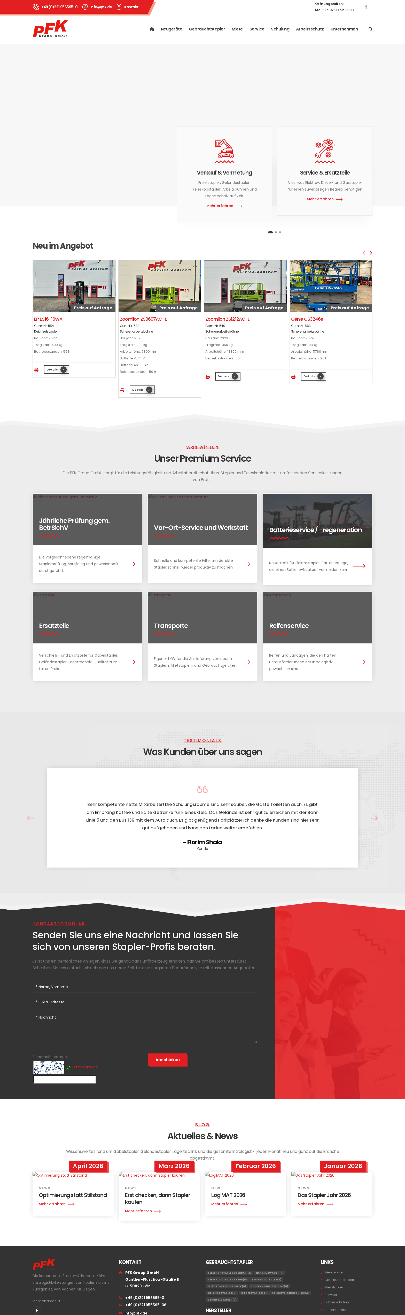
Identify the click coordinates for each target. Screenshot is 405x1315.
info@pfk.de (101, 7)
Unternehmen (344, 29)
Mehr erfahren (46, 1301)
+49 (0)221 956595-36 (145, 1305)
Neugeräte (171, 29)
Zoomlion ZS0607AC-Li (143, 319)
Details (56, 369)
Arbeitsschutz (310, 29)
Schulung (280, 29)
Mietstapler (333, 1287)
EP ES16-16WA (48, 319)
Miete (237, 29)
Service (257, 29)
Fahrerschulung (337, 1302)
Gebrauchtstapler (207, 29)
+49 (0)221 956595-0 (59, 7)
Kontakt (131, 7)
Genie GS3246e (307, 319)
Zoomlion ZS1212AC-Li (227, 319)
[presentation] (364, 253)
